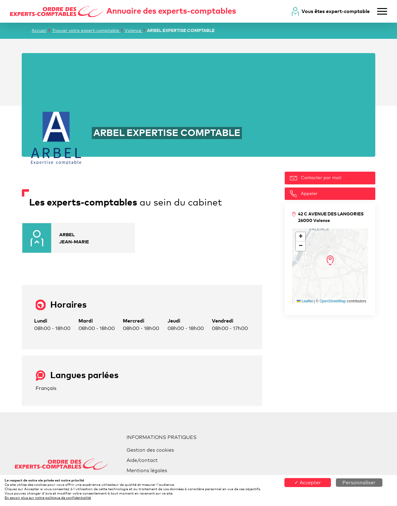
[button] (330, 260)
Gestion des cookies (150, 450)
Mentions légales (147, 470)
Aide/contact (142, 460)
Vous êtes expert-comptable (335, 11)
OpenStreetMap (332, 301)
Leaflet (305, 301)
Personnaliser (359, 483)
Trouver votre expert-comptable (86, 30)
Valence (134, 30)
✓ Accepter (307, 483)
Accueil (39, 30)
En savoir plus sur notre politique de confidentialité (48, 497)
